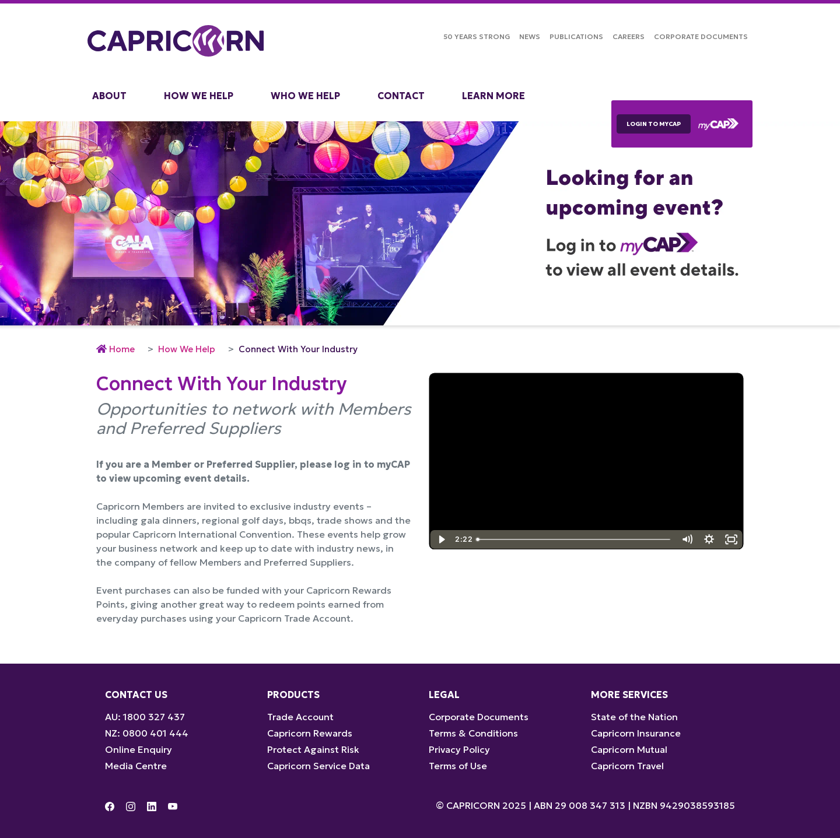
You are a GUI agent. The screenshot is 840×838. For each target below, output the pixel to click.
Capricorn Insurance (636, 733)
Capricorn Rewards (309, 733)
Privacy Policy (459, 749)
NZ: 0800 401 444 (146, 733)
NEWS (529, 36)
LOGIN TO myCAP (653, 124)
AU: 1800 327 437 (145, 717)
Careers (628, 36)
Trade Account (300, 717)
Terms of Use (458, 766)
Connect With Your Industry (298, 349)
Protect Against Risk (313, 749)
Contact (401, 95)
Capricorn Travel (627, 766)
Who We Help (305, 95)
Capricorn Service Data (318, 766)
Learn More (493, 95)
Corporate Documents (701, 36)
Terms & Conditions (473, 733)
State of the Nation (634, 717)
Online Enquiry (138, 749)
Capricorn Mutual (629, 749)
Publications (576, 36)
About (109, 95)
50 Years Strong (476, 36)
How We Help (198, 95)
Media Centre (136, 766)
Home (122, 349)
